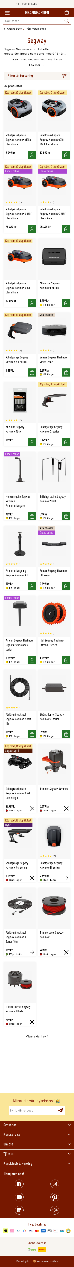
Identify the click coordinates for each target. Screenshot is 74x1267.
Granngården (14, 28)
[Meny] (7, 13)
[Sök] (67, 21)
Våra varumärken (36, 28)
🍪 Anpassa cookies (45, 1261)
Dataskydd (22, 1261)
